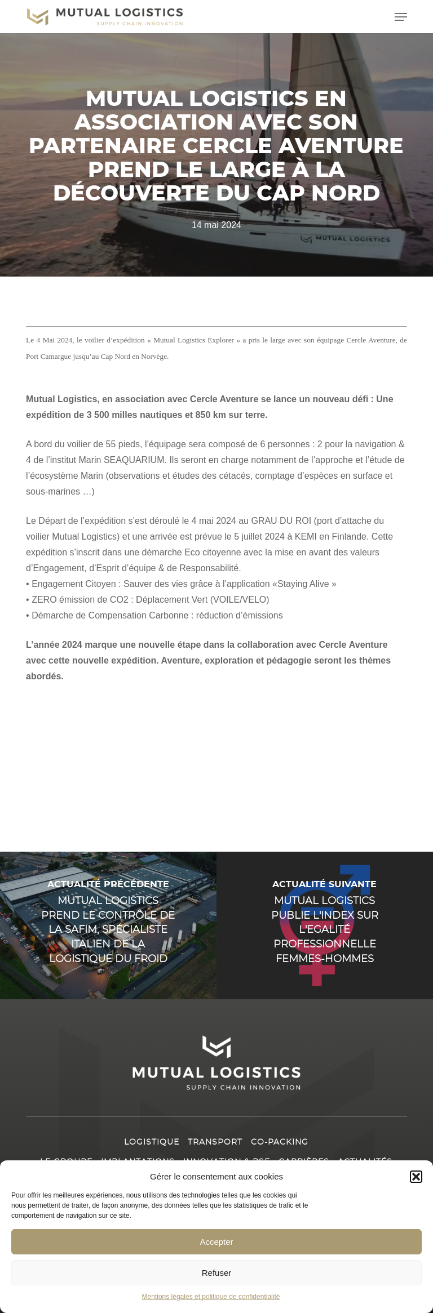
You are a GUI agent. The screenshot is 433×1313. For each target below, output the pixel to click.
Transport (215, 1142)
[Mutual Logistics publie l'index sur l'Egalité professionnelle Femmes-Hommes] (324, 926)
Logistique (151, 1142)
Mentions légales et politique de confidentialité (211, 1297)
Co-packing (279, 1142)
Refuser (217, 1273)
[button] (416, 1176)
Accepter (216, 1242)
